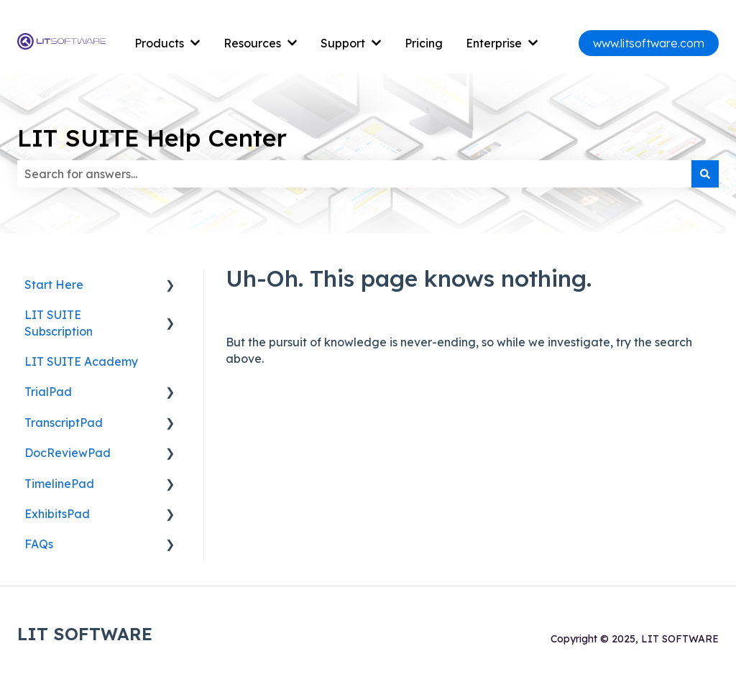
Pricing (424, 43)
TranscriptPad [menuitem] (63, 422)
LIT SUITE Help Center (152, 137)
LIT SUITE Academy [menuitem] (81, 361)
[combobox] (354, 174)
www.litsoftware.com (648, 43)
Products (159, 43)
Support (343, 43)
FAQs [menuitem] (38, 544)
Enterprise (494, 43)
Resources (252, 43)
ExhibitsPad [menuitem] (57, 514)
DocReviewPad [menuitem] (67, 453)
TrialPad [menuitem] (48, 391)
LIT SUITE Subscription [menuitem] (58, 323)
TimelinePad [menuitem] (59, 483)
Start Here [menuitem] (53, 284)
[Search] (705, 174)
